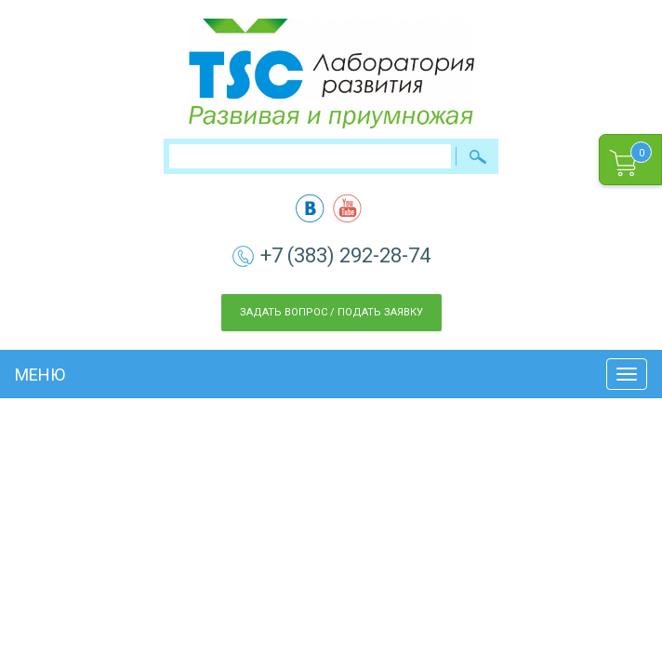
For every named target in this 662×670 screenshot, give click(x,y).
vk (310, 208)
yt (347, 208)
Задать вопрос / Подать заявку (331, 312)
